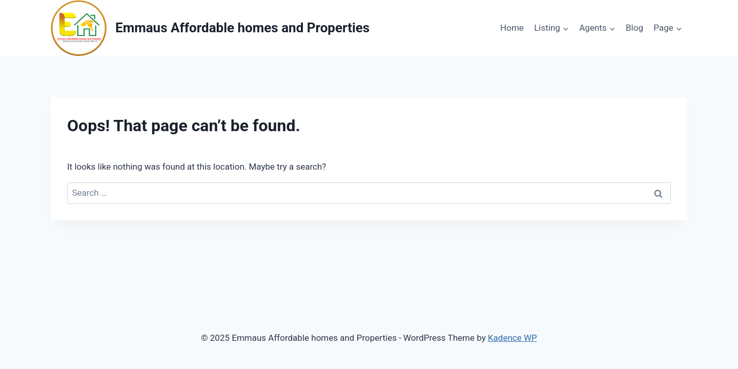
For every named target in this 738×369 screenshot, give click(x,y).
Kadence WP (512, 338)
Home (512, 28)
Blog (634, 28)
